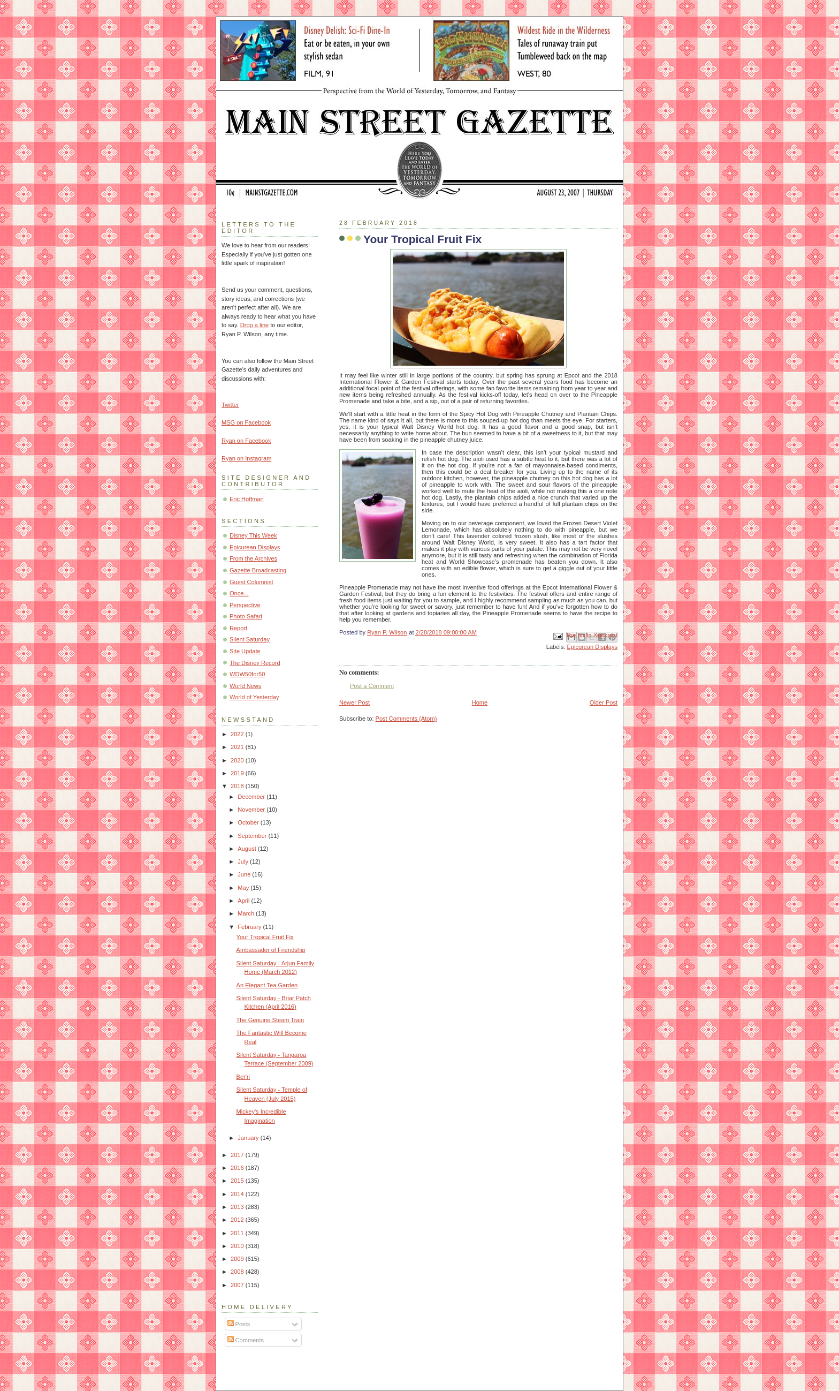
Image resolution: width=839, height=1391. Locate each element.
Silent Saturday (250, 639)
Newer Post (354, 702)
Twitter (230, 405)
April (244, 900)
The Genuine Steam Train (270, 1020)
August (247, 848)
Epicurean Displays (592, 647)
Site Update (245, 651)
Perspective (245, 605)
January (249, 1138)
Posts (238, 1324)
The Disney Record (255, 663)
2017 (238, 1155)
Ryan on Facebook (246, 440)
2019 (238, 773)
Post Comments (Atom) (406, 718)
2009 (238, 1259)
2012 (238, 1219)
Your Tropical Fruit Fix (265, 937)
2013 (238, 1207)
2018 (238, 786)
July (244, 861)
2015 (238, 1180)
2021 (238, 747)
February (250, 927)
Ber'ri (243, 1077)
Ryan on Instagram (246, 458)
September (253, 836)
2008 (238, 1271)
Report (238, 628)
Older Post (603, 702)
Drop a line (254, 325)
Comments (245, 1340)
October (249, 822)
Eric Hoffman (247, 499)
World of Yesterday (254, 697)
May (244, 888)
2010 (238, 1246)
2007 (238, 1285)
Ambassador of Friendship (271, 950)
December (252, 796)
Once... (239, 593)
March (247, 913)
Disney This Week (253, 535)
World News (245, 686)
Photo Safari (246, 616)
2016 (238, 1168)
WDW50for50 (247, 674)
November (252, 809)
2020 (238, 760)
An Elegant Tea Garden (267, 985)
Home (479, 702)
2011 (238, 1233)
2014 (238, 1194)
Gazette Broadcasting (258, 570)
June (245, 874)
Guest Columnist (251, 582)
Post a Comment (372, 686)
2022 (238, 734)
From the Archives (253, 558)
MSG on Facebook (246, 422)
